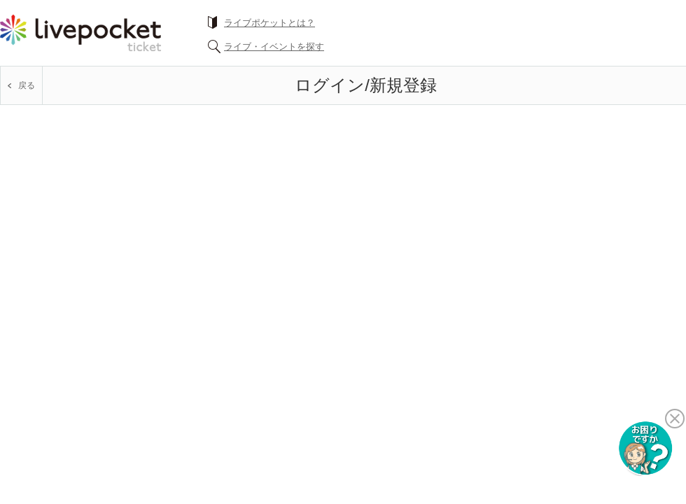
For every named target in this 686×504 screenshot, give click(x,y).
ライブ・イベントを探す (274, 46)
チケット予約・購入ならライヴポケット (80, 33)
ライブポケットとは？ (269, 23)
